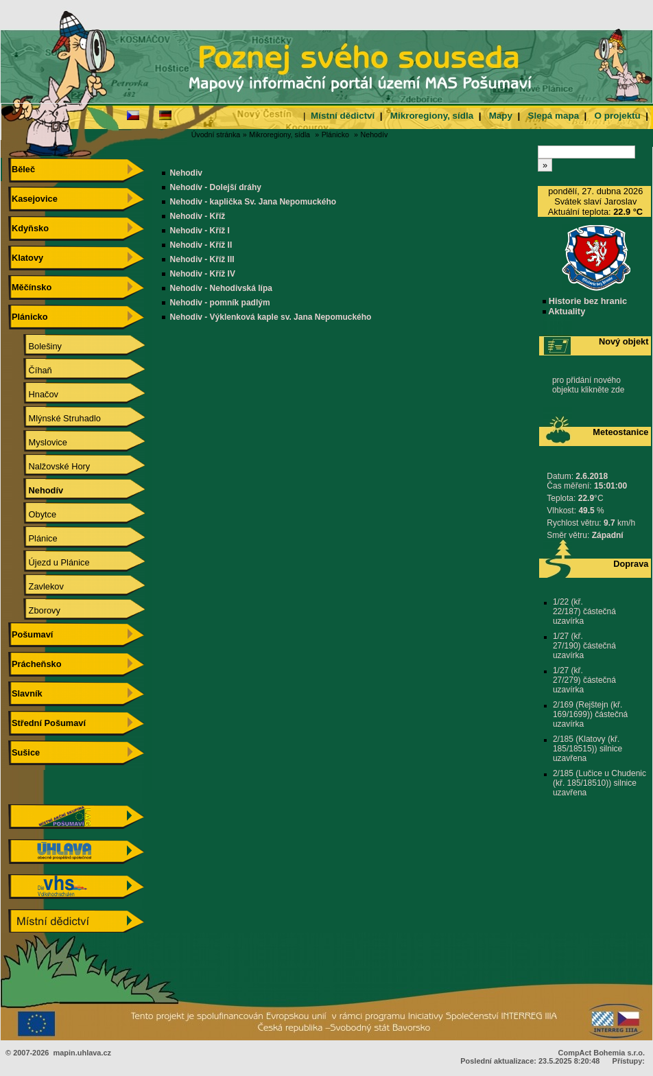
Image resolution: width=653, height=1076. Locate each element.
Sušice (24, 752)
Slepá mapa (553, 115)
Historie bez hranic (585, 301)
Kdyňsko (28, 228)
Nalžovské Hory (49, 466)
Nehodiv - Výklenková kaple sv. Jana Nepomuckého (271, 317)
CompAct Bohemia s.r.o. (601, 1053)
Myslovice (38, 442)
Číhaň (30, 370)
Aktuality (564, 311)
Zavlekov (36, 586)
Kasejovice (32, 199)
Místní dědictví (343, 115)
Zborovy (34, 610)
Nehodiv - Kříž (198, 216)
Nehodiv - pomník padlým (220, 302)
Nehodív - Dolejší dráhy (215, 187)
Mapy (500, 115)
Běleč (21, 169)
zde (617, 390)
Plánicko (335, 134)
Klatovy (25, 258)
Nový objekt (624, 341)
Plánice (33, 538)
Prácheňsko (34, 664)
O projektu (618, 115)
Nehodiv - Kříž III (202, 259)
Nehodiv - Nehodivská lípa (221, 288)
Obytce (32, 514)
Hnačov (33, 394)
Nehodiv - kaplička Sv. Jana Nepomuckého (253, 202)
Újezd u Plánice (49, 562)
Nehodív (374, 134)
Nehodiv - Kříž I (200, 230)
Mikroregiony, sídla (431, 115)
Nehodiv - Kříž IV (202, 274)
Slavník (25, 693)
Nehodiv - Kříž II (201, 245)
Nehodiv (186, 173)
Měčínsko (29, 287)
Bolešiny (35, 346)
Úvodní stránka (216, 134)
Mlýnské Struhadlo (55, 418)
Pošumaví (30, 634)
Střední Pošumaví (47, 723)
